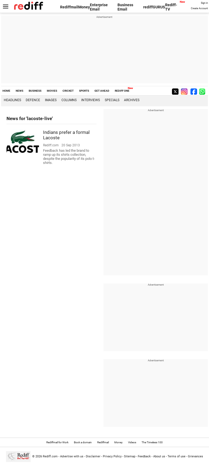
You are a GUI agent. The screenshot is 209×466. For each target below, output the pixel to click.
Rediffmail (69, 7)
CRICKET (68, 90)
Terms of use (176, 456)
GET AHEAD (101, 90)
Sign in (204, 3)
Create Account (199, 8)
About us (159, 456)
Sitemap (129, 456)
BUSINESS (35, 90)
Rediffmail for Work (57, 442)
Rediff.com (50, 456)
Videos (132, 442)
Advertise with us (71, 456)
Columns (69, 100)
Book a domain (83, 442)
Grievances (195, 456)
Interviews (90, 100)
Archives (131, 100)
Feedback (144, 456)
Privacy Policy (112, 456)
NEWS (19, 90)
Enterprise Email (99, 7)
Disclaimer (93, 456)
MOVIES (52, 90)
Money (84, 7)
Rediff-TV (171, 7)
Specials (112, 100)
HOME (6, 90)
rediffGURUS (154, 7)
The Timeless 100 (152, 442)
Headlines (12, 100)
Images (51, 100)
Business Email (125, 7)
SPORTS (84, 90)
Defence (33, 100)
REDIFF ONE (122, 90)
